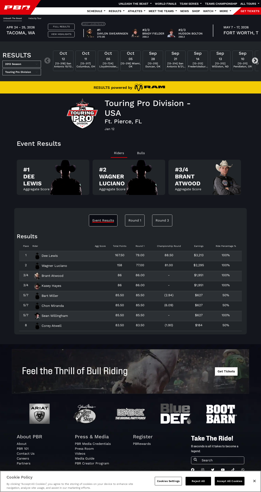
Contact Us (25, 453)
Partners (23, 463)
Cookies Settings (168, 482)
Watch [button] (208, 11)
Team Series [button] (189, 3)
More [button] (224, 11)
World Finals (165, 3)
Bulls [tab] (141, 153)
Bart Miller (46, 296)
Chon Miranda (49, 306)
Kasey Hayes (47, 286)
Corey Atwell (48, 326)
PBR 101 (23, 449)
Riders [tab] (119, 153)
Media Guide (84, 458)
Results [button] (115, 11)
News (184, 11)
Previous (47, 61)
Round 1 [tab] (134, 220)
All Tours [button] (248, 3)
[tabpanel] (130, 179)
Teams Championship (221, 3)
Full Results (61, 26)
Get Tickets (226, 371)
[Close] (254, 482)
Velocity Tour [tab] (34, 18)
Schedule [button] (95, 11)
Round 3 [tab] (162, 220)
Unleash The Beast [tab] (12, 18)
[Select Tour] (21, 72)
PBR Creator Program (92, 463)
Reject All (198, 482)
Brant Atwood (48, 276)
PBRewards (142, 444)
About (22, 444)
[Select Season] (21, 64)
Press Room (84, 449)
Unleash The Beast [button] (134, 3)
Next (255, 61)
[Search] (221, 460)
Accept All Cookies (229, 482)
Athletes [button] (135, 11)
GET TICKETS (250, 11)
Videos (80, 453)
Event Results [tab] (103, 220)
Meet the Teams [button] (162, 11)
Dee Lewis (46, 256)
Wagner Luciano (50, 266)
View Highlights (61, 34)
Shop (196, 11)
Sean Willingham (51, 316)
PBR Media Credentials (93, 444)
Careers (23, 458)
